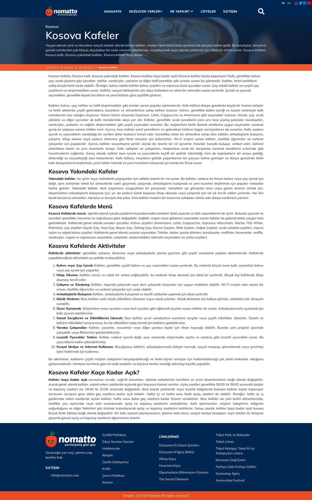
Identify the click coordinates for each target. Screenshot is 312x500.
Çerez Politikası (113, 475)
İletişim (230, 11)
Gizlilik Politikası (114, 435)
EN (289, 3)
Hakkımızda (111, 448)
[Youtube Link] (309, 3)
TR (283, 3)
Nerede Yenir (88, 67)
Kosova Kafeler (108, 67)
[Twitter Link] (301, 3)
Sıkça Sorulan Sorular (118, 442)
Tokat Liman (225, 442)
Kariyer (107, 482)
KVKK (106, 469)
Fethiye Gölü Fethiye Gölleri (236, 467)
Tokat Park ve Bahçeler (233, 435)
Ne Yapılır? (181, 11)
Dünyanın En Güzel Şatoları (179, 445)
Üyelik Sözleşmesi (115, 462)
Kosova (70, 67)
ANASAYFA (54, 67)
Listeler (208, 11)
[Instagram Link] (296, 3)
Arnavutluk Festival (230, 480)
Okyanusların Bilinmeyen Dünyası (184, 472)
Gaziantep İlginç (228, 473)
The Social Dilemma (173, 479)
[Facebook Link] (304, 3)
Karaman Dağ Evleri (231, 460)
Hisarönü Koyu (169, 466)
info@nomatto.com (65, 475)
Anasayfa (113, 11)
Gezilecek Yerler (146, 11)
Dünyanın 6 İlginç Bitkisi (176, 452)
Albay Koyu (167, 459)
